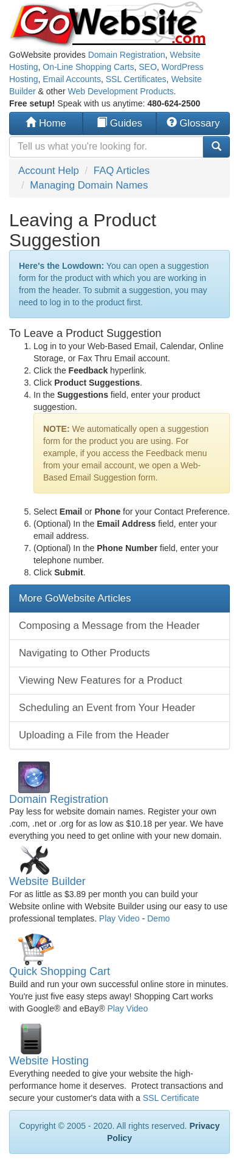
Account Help (48, 170)
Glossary (193, 123)
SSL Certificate (171, 1098)
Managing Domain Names (89, 185)
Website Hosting (49, 1061)
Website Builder (47, 881)
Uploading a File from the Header (94, 735)
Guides (119, 123)
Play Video (119, 918)
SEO (148, 67)
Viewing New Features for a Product (100, 680)
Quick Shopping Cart (59, 971)
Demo (158, 918)
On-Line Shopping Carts (88, 67)
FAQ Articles (122, 170)
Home (46, 123)
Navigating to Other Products (84, 653)
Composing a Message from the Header (109, 625)
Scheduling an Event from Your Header (107, 707)
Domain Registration (126, 55)
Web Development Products (121, 91)
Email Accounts (72, 79)
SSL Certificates (136, 79)
